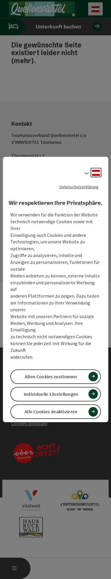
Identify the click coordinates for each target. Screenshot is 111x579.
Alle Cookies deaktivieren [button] (51, 411)
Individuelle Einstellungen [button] (51, 394)
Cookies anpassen (29, 423)
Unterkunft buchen (51, 26)
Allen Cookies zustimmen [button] (51, 376)
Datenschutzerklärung (79, 186)
